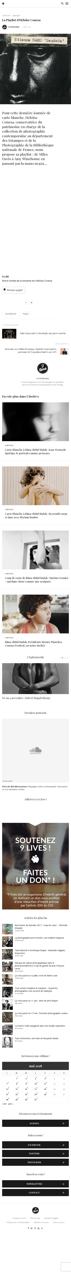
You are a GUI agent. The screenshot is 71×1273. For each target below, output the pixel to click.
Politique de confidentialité (18, 1264)
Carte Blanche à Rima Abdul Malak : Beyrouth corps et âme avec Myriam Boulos (36, 536)
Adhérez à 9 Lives (41, 1264)
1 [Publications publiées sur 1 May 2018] (16, 1121)
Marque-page (13, 290)
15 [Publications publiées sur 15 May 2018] (16, 1131)
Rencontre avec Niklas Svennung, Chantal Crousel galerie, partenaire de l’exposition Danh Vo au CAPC (31, 350)
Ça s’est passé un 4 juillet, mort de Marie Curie (36, 1017)
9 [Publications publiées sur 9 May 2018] (26, 1126)
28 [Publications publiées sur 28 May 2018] (7, 1142)
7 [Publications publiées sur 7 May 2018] (7, 1126)
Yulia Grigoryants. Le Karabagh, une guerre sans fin (42, 333)
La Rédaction (13, 27)
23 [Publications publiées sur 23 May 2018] (26, 1136)
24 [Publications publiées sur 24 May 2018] (35, 1136)
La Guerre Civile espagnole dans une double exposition (40, 1068)
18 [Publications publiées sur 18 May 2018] (45, 1131)
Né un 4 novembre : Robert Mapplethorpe (26, 744)
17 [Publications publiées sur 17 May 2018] (35, 1131)
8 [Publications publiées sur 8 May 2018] (16, 1126)
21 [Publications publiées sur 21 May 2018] (7, 1136)
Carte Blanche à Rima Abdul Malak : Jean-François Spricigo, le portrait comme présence (35, 462)
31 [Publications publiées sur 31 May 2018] (35, 1142)
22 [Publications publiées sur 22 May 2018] (16, 1136)
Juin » (10, 1146)
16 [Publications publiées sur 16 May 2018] (26, 1131)
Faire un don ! (59, 1264)
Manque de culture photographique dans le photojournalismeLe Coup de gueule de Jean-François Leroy (39, 1008)
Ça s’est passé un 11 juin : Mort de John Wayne (36, 1043)
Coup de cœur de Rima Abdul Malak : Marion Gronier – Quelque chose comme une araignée (36, 611)
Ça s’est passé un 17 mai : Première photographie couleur (41, 1055)
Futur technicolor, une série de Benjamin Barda (36, 1080)
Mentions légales (51, 1260)
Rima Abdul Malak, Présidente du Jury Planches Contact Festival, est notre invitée (33, 685)
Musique (16, 15)
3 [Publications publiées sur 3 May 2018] (35, 1121)
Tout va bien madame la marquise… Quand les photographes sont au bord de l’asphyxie (36, 1031)
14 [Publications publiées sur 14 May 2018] (7, 1131)
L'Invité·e (6, 15)
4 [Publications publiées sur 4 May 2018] (44, 1121)
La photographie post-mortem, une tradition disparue (39, 980)
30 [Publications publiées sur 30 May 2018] (26, 1142)
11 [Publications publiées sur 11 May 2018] (45, 1126)
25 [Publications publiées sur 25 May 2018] (45, 1136)
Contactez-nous (19, 1260)
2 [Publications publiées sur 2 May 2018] (26, 1121)
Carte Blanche (10, 314)
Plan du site (35, 1260)
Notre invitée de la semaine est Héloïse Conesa (27, 280)
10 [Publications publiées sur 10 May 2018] (35, 1126)
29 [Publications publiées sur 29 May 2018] (16, 1142)
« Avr (4, 1146)
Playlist (26, 314)
